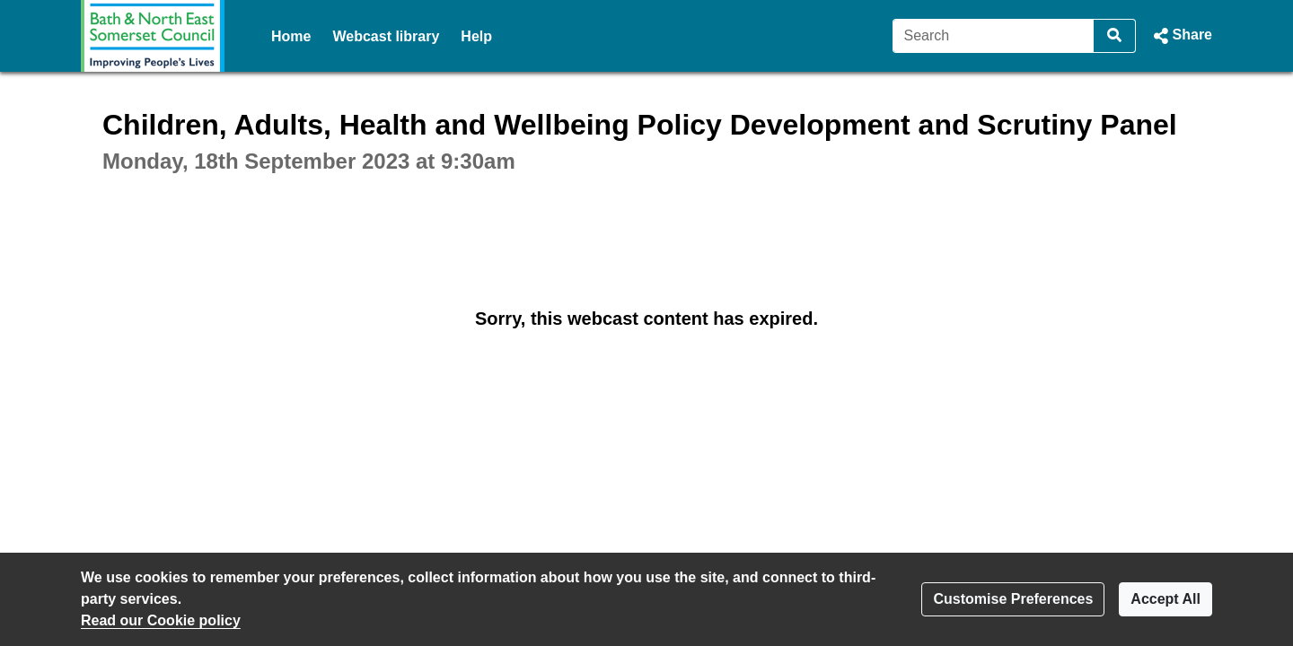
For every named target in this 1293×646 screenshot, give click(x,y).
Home (291, 36)
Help (476, 36)
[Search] (994, 36)
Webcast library (385, 36)
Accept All (1165, 599)
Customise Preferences (1013, 599)
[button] (1181, 36)
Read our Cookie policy (161, 620)
